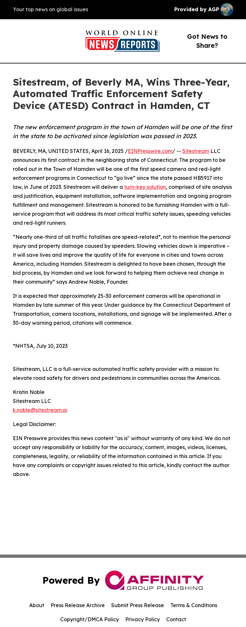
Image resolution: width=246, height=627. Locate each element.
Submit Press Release (137, 605)
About (36, 605)
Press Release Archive (78, 605)
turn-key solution (145, 187)
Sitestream (195, 151)
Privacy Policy (142, 619)
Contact (176, 619)
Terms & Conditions (193, 605)
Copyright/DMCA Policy (89, 619)
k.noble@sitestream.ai (40, 410)
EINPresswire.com (150, 151)
